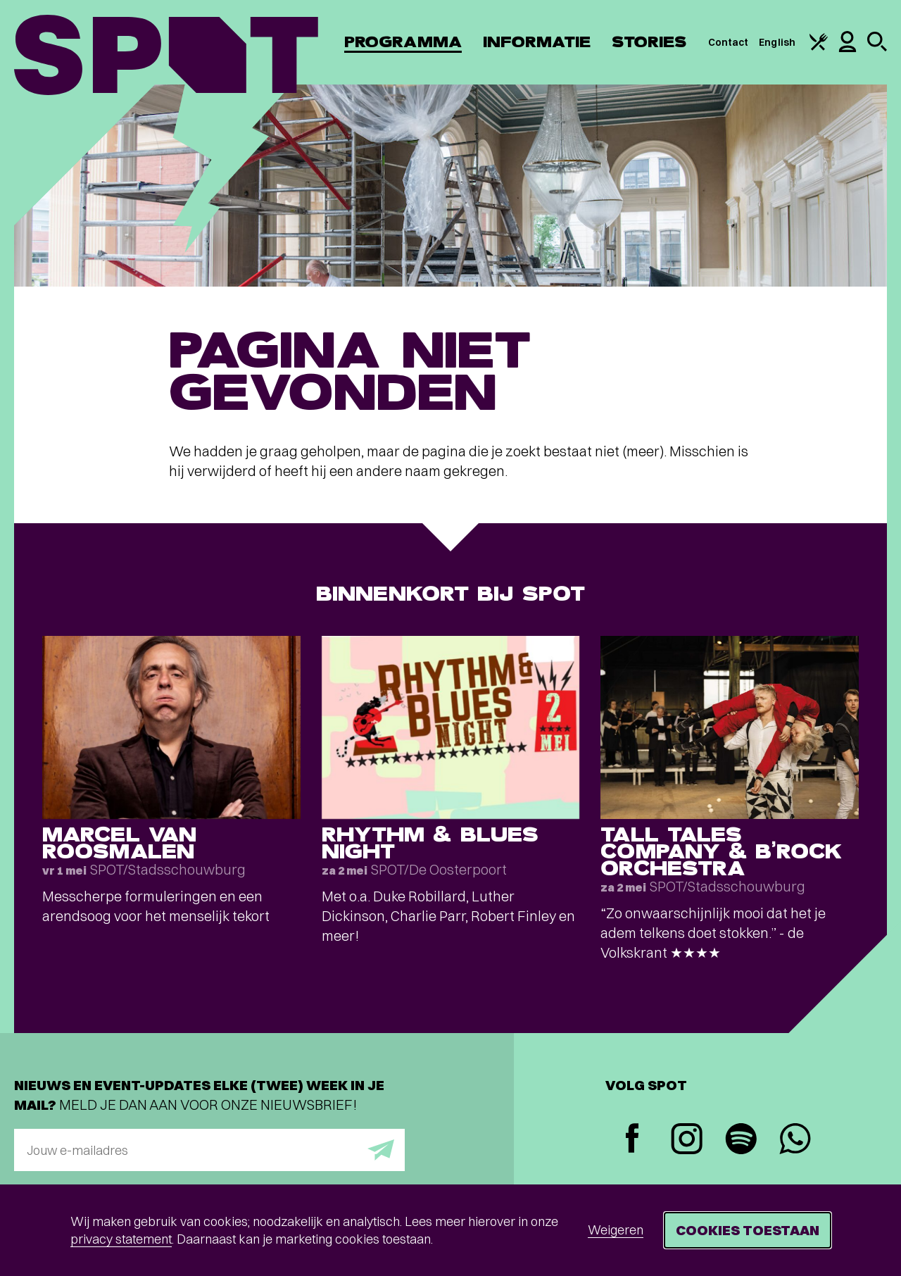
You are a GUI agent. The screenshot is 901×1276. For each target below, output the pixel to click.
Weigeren (615, 1230)
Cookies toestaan (747, 1230)
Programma (403, 42)
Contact (728, 42)
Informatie (537, 42)
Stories (649, 42)
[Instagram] (687, 1140)
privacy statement (121, 1239)
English (777, 42)
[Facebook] (632, 1139)
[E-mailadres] (209, 1150)
